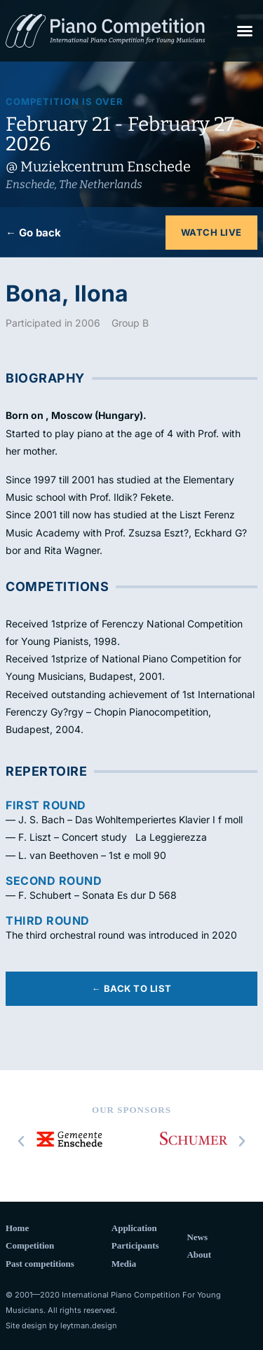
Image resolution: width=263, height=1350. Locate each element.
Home (17, 1228)
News (197, 1237)
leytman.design (88, 1325)
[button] (244, 30)
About (199, 1254)
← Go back (33, 232)
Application (134, 1228)
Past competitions (40, 1263)
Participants (135, 1245)
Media (124, 1263)
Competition (30, 1245)
